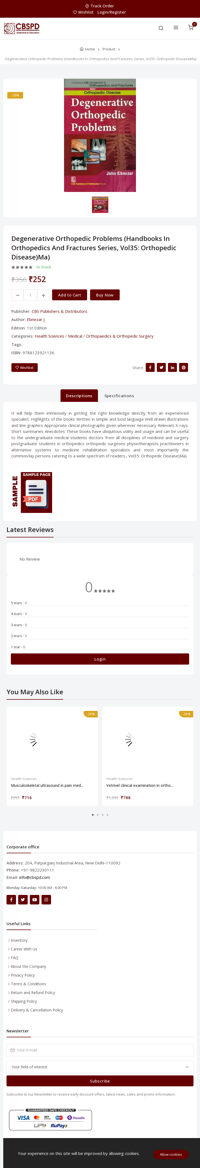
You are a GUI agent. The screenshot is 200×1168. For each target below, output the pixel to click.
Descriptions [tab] (79, 395)
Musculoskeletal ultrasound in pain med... (47, 785)
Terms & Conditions (28, 983)
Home (90, 49)
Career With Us (24, 949)
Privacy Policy (23, 975)
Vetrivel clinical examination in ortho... (139, 785)
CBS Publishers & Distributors (59, 311)
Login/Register (111, 12)
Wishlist (84, 12)
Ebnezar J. (36, 319)
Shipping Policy (24, 1001)
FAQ (14, 957)
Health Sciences (49, 336)
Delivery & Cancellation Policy (37, 1010)
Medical (75, 336)
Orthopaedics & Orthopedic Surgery (120, 336)
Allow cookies (171, 1154)
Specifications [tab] (119, 395)
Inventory (19, 940)
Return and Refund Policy (33, 992)
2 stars (19, 635)
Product (109, 49)
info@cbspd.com (34, 877)
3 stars (19, 624)
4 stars (19, 613)
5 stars (19, 602)
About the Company (28, 966)
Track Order (100, 5)
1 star (18, 646)
